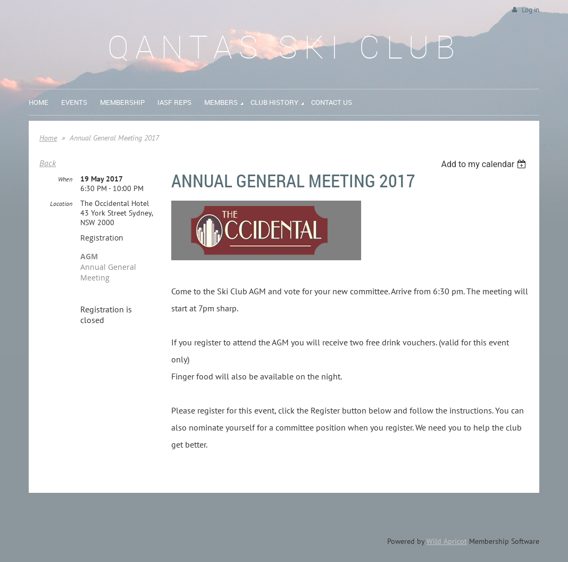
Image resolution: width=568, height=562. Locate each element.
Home (48, 138)
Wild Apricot (447, 541)
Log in (530, 9)
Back (47, 163)
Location (61, 204)
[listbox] (485, 164)
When (65, 179)
